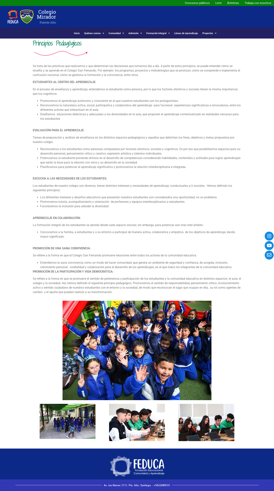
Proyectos (209, 33)
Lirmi (218, 3)
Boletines (233, 3)
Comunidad (116, 33)
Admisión (135, 33)
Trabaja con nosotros (258, 3)
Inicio (77, 33)
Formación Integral (158, 33)
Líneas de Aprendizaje (186, 33)
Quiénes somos (94, 33)
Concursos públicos (197, 3)
